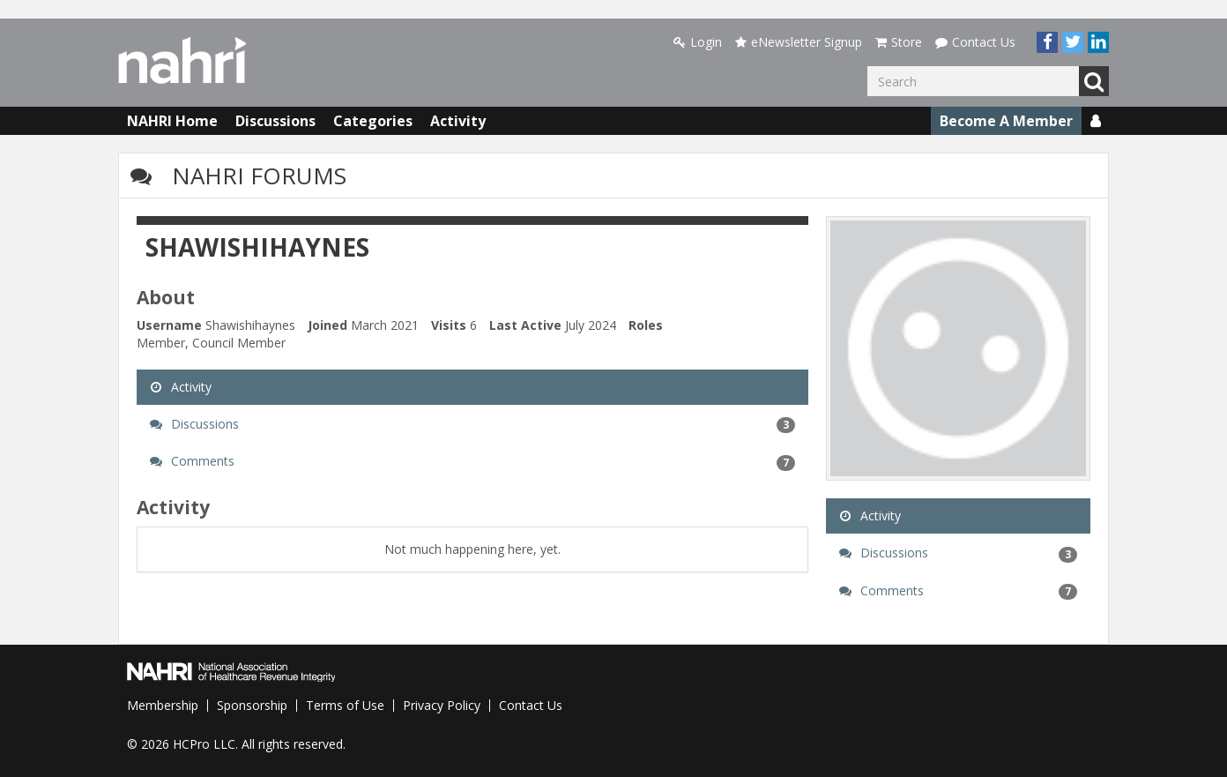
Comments (472, 461)
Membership (162, 705)
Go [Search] (1094, 81)
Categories (373, 121)
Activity (458, 121)
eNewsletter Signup (798, 42)
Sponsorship (252, 705)
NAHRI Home (172, 121)
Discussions (275, 121)
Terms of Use (345, 705)
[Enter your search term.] (973, 81)
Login (697, 42)
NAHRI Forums (259, 175)
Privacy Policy (441, 705)
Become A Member (1006, 121)
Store (898, 42)
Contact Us (975, 42)
